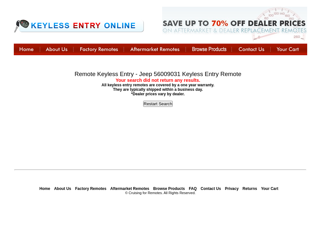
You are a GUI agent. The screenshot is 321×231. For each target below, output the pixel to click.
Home (44, 188)
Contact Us (211, 188)
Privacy (232, 188)
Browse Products (169, 188)
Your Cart (269, 188)
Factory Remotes (90, 188)
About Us (62, 188)
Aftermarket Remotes (129, 188)
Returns (250, 188)
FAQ (193, 188)
